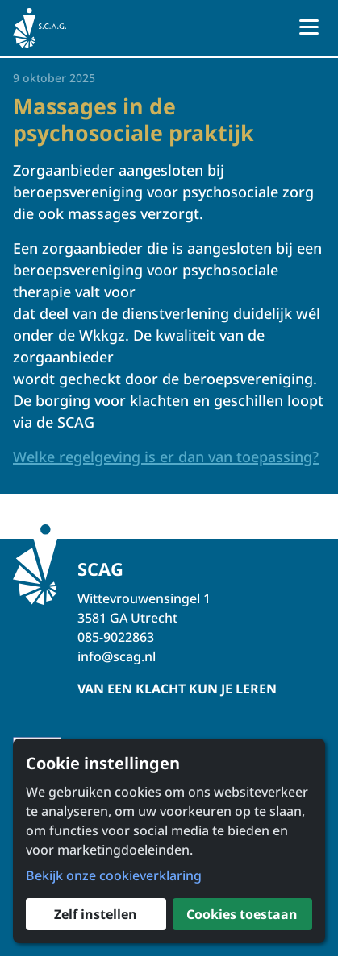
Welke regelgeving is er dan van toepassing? (166, 456)
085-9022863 (115, 637)
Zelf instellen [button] (95, 914)
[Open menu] (309, 28)
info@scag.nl (116, 656)
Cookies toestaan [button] (242, 914)
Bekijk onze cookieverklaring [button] (114, 875)
